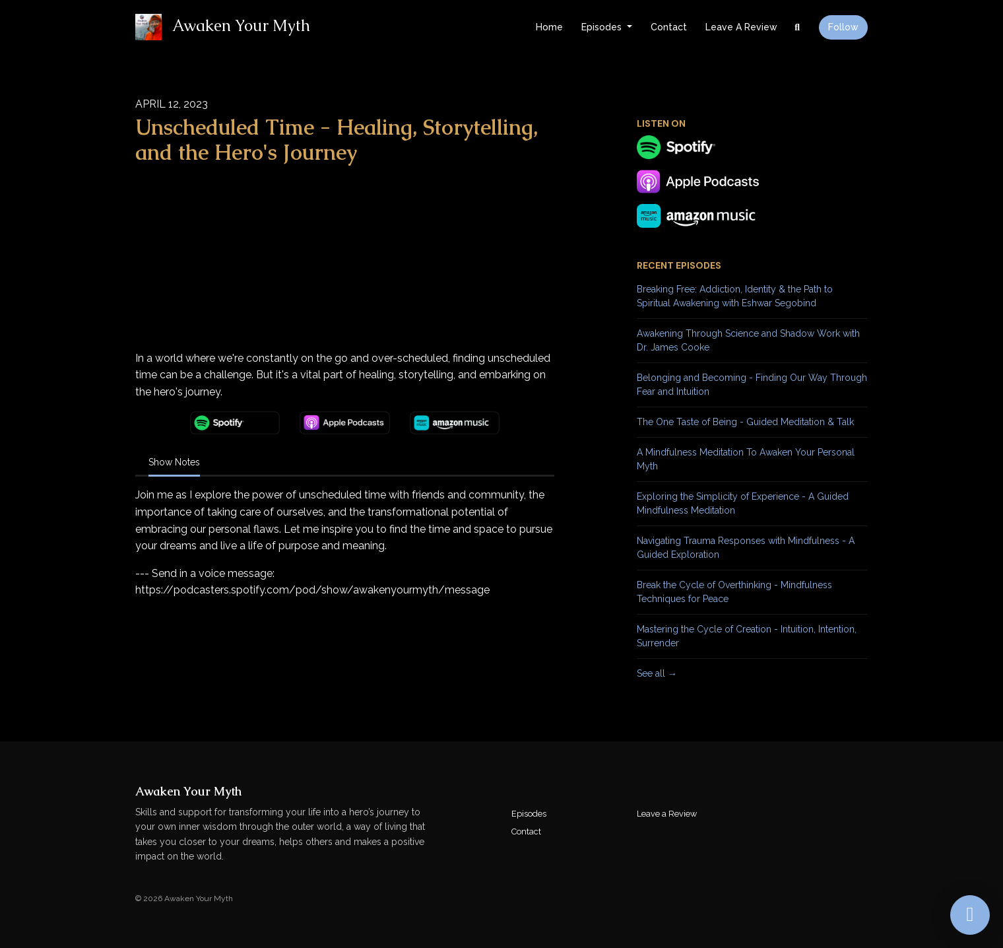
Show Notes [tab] (174, 462)
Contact (669, 27)
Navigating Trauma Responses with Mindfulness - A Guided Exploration (746, 547)
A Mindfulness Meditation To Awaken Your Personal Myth (746, 459)
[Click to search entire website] (798, 27)
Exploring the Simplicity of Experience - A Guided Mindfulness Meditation (743, 503)
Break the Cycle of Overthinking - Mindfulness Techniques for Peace (734, 592)
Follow (843, 27)
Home (549, 27)
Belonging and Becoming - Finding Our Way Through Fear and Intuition (752, 384)
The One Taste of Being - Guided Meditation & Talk (745, 422)
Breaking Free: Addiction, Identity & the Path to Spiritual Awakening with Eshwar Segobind (735, 296)
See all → (657, 673)
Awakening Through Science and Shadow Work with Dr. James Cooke (748, 340)
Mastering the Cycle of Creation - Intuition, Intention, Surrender (747, 636)
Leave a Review (741, 27)
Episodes (602, 27)
